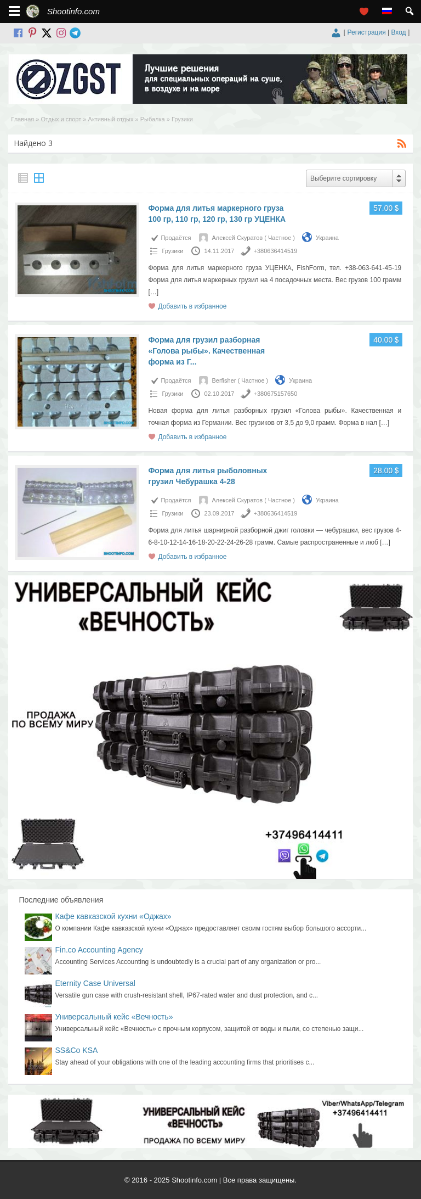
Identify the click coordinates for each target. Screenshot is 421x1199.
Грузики (172, 251)
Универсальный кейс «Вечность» (114, 1016)
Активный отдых (111, 119)
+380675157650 (276, 393)
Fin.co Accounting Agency (99, 949)
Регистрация (367, 32)
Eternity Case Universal (95, 983)
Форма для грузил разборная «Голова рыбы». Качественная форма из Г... (206, 350)
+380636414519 (276, 251)
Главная (22, 119)
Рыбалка (152, 119)
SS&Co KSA (76, 1050)
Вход (398, 32)
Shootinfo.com (73, 11)
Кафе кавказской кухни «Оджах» (113, 916)
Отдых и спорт (61, 119)
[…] (153, 292)
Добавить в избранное (192, 306)
